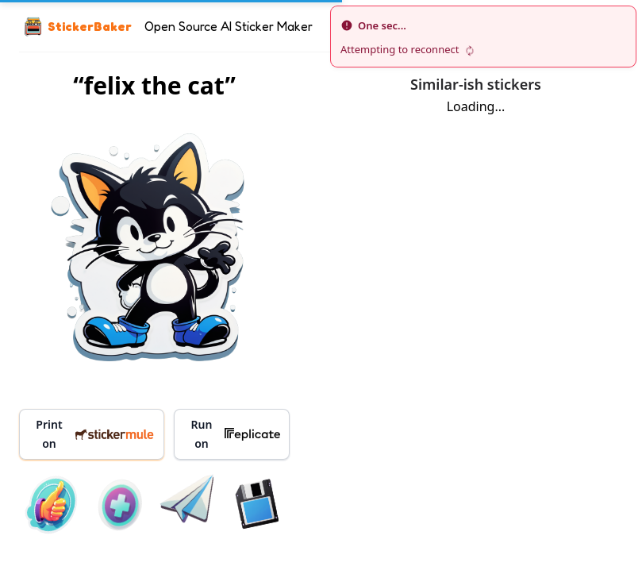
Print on (95, 434)
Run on (235, 434)
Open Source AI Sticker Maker (228, 26)
